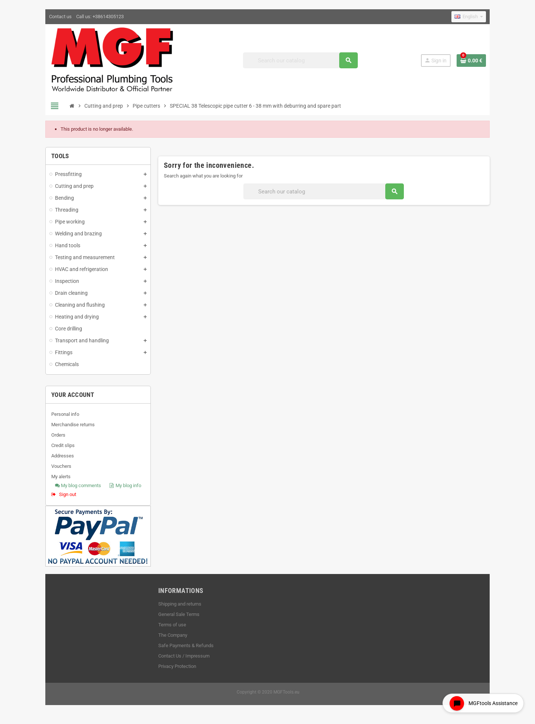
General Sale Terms (178, 614)
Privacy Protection (177, 666)
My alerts (60, 477)
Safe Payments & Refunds (185, 646)
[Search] (300, 60)
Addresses (62, 456)
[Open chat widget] (483, 703)
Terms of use (172, 625)
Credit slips (62, 446)
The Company (172, 635)
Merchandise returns (72, 425)
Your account (72, 395)
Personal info (64, 414)
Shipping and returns (179, 604)
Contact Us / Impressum (183, 656)
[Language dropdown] (469, 16)
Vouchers (61, 466)
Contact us (59, 16)
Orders (58, 435)
